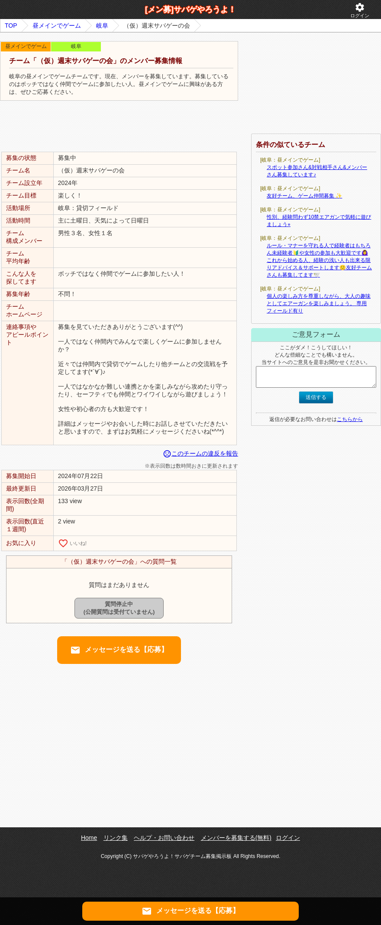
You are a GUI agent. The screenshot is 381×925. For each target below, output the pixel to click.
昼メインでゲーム (56, 25)
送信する (316, 397)
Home (89, 837)
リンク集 (115, 837)
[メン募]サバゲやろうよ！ (190, 9)
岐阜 (102, 25)
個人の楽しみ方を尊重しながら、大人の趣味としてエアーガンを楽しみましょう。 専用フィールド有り (319, 303)
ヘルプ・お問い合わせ (164, 837)
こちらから (350, 419)
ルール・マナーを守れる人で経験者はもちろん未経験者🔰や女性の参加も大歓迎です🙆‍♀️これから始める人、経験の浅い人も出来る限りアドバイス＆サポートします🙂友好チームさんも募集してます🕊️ (319, 260)
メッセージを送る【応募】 (119, 650)
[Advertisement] (119, 126)
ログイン (359, 10)
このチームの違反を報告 (200, 453)
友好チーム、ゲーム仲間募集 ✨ (304, 196)
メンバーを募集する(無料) (236, 837)
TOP (11, 25)
